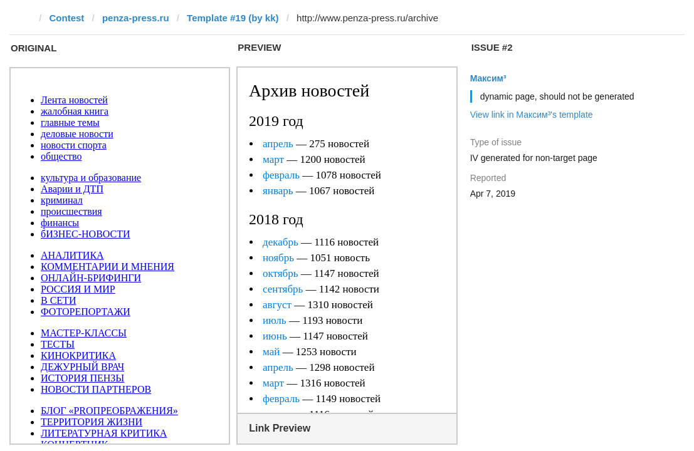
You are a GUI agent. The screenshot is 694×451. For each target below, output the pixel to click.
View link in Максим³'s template (531, 115)
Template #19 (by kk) (232, 18)
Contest (67, 18)
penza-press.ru (135, 18)
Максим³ (488, 78)
